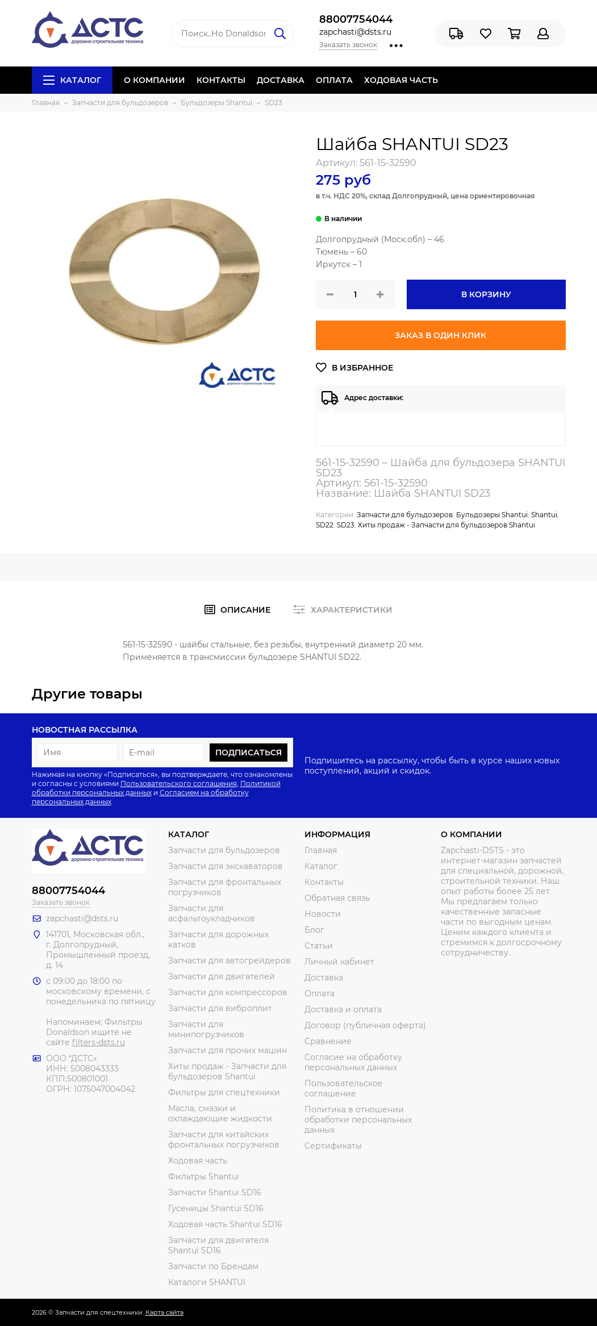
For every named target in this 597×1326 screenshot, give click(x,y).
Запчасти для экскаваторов (225, 866)
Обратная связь (337, 898)
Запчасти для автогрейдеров (229, 960)
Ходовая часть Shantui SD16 (225, 1224)
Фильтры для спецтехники (224, 1092)
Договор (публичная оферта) (365, 1025)
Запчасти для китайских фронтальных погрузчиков (223, 1139)
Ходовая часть (197, 1160)
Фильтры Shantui (203, 1176)
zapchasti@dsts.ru (355, 32)
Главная (320, 850)
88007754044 (356, 19)
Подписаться (248, 752)
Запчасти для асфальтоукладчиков (211, 913)
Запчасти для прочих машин (227, 1050)
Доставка (323, 977)
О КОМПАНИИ (154, 80)
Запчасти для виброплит (220, 1008)
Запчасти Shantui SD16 (214, 1192)
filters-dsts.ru (98, 1042)
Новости (322, 914)
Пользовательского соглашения (178, 783)
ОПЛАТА (334, 80)
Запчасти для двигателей (221, 976)
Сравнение (328, 1041)
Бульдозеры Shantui (492, 514)
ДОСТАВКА (280, 80)
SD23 (345, 525)
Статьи (318, 946)
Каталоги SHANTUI (206, 1282)
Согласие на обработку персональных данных (353, 1062)
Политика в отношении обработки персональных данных (358, 1119)
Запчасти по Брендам (213, 1266)
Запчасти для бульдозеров (405, 514)
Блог (314, 930)
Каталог (72, 80)
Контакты (324, 882)
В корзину (486, 294)
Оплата (319, 993)
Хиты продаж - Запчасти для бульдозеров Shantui (446, 525)
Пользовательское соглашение (343, 1088)
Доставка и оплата (343, 1009)
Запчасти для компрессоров (227, 992)
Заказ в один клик (440, 335)
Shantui (544, 514)
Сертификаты (333, 1146)
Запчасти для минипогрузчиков (206, 1029)
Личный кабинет (339, 962)
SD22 (324, 525)
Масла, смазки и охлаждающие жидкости (220, 1113)
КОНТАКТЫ (221, 80)
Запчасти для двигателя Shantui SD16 (218, 1245)
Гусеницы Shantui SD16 (216, 1208)
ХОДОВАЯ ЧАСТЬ (401, 80)
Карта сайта (164, 1312)
